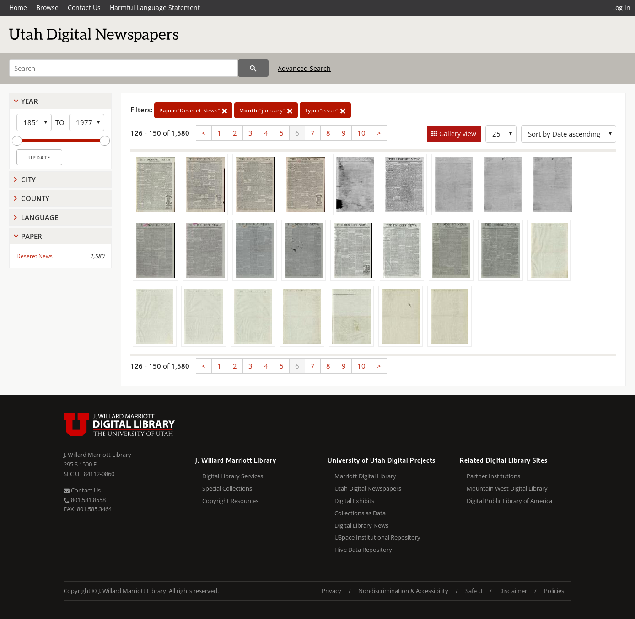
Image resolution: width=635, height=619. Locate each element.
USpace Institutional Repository (377, 537)
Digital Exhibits (354, 501)
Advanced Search (304, 68)
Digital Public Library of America (509, 501)
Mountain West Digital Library (507, 488)
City (28, 179)
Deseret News (34, 256)
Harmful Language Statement (155, 7)
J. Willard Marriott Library (97, 454)
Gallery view (456, 133)
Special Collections (227, 488)
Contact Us (84, 7)
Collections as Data (360, 513)
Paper (31, 236)
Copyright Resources (230, 501)
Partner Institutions (493, 476)
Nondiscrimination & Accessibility (403, 591)
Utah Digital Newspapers (367, 488)
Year (29, 101)
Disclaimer (513, 591)
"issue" (325, 110)
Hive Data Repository (363, 549)
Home (18, 7)
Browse (47, 7)
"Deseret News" (193, 110)
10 (361, 133)
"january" (266, 110)
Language (39, 217)
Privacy (331, 591)
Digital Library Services (232, 476)
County (35, 198)
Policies (554, 591)
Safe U (473, 591)
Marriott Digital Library (365, 476)
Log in (621, 7)
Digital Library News (361, 525)
